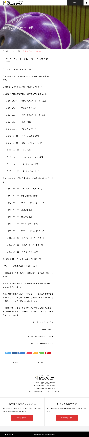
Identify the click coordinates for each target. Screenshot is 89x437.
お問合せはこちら (22, 418)
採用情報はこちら (67, 418)
